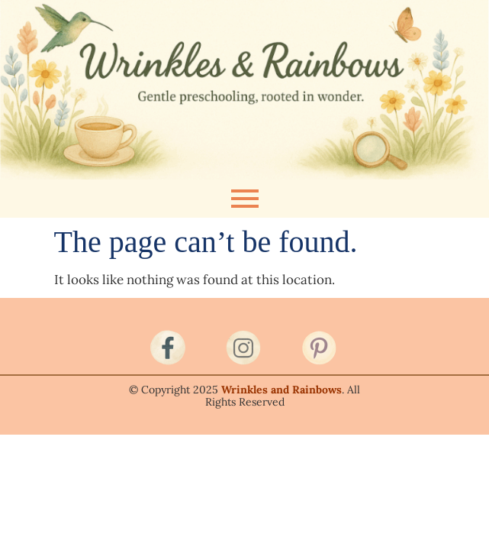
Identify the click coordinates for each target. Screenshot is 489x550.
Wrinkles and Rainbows (281, 389)
